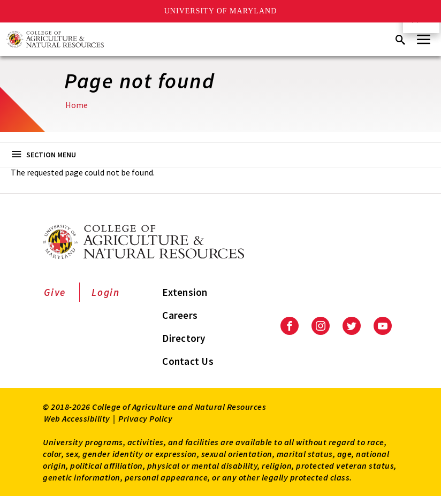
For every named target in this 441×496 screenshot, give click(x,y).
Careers (179, 315)
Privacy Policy (145, 418)
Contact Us (188, 361)
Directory (183, 338)
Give (55, 292)
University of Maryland (220, 11)
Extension (184, 292)
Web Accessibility (77, 418)
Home (76, 105)
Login (106, 292)
